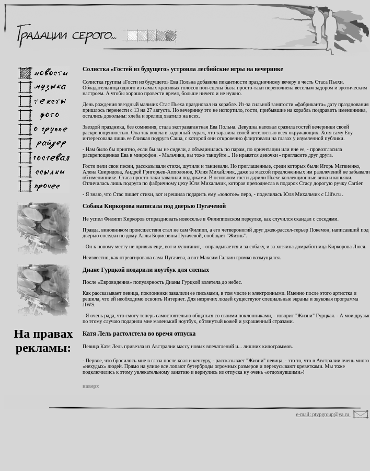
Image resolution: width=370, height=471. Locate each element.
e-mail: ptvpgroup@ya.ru (323, 414)
